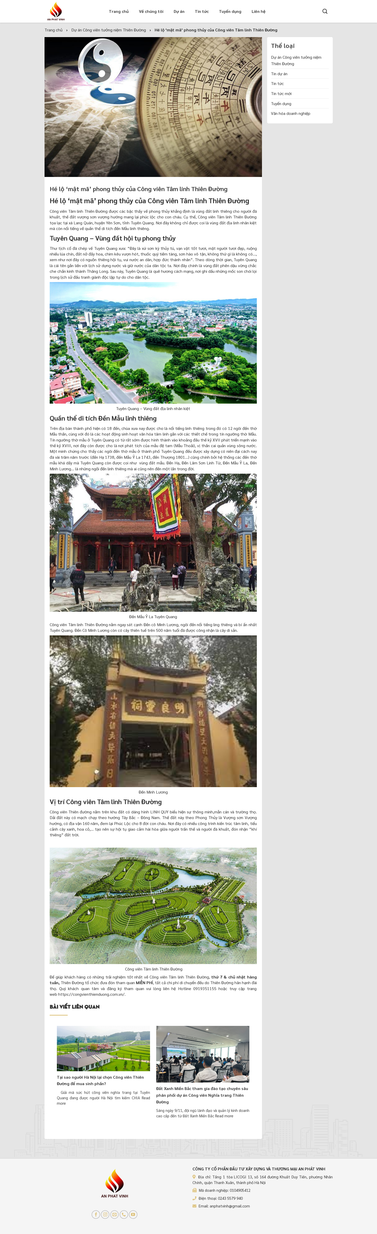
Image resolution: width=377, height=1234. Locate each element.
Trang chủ (119, 11)
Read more (224, 1115)
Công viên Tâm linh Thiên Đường (79, 211)
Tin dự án (279, 73)
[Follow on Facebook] (96, 1214)
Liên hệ (259, 11)
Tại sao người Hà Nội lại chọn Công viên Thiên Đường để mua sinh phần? (100, 1080)
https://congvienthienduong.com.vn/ (91, 994)
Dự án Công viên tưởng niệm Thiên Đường (296, 60)
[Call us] (124, 1214)
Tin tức (202, 11)
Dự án (179, 11)
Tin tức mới (281, 93)
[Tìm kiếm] (324, 11)
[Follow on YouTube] (133, 1214)
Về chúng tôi (151, 11)
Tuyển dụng (230, 11)
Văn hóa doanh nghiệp (290, 113)
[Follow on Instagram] (105, 1214)
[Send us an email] (114, 1214)
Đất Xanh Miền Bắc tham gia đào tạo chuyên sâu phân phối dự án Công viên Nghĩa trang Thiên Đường (202, 1095)
